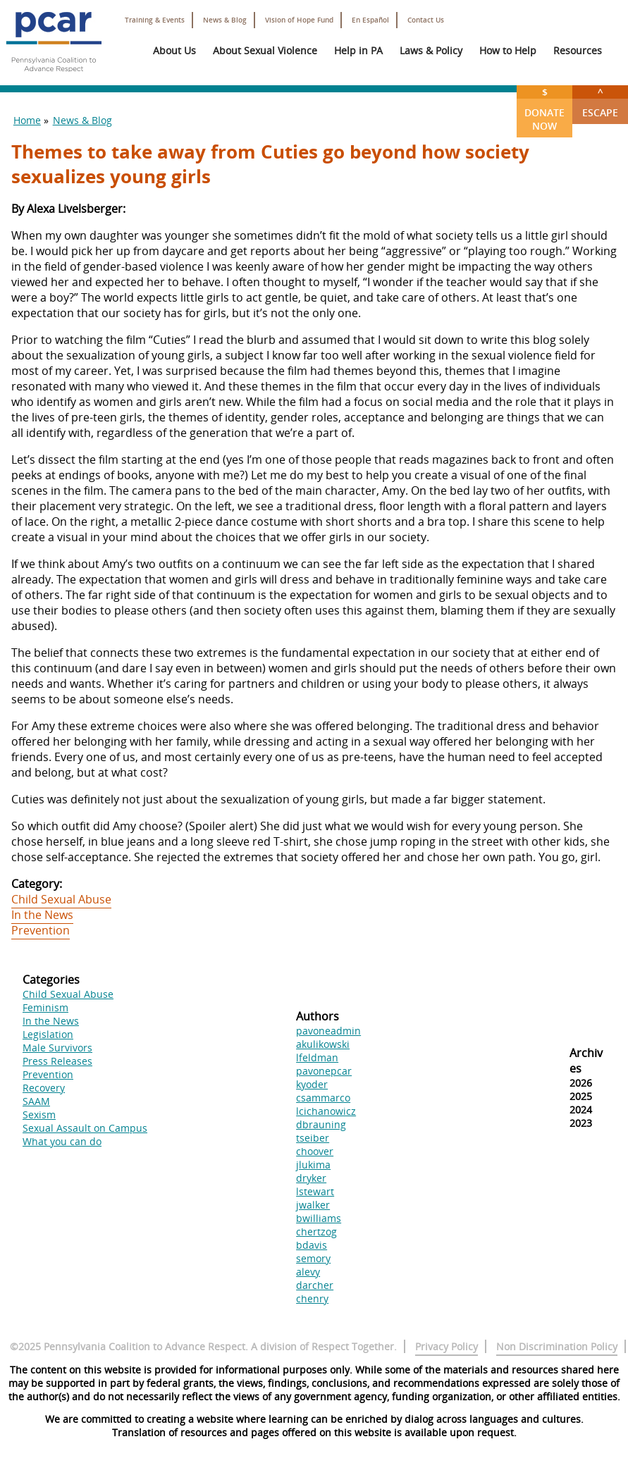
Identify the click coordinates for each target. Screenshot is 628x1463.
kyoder (312, 1084)
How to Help (507, 50)
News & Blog (225, 20)
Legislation (48, 1034)
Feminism (45, 1007)
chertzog (316, 1231)
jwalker (313, 1204)
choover (314, 1151)
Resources (577, 50)
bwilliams (318, 1218)
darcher (314, 1285)
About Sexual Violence (265, 50)
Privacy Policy (446, 1346)
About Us (174, 50)
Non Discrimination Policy (556, 1346)
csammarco (323, 1097)
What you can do (62, 1141)
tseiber (312, 1137)
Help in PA (358, 50)
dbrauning (321, 1124)
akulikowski (323, 1044)
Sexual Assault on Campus (85, 1128)
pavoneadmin (328, 1030)
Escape (600, 102)
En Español (370, 20)
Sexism (39, 1114)
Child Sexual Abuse (61, 899)
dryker (311, 1178)
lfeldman (317, 1057)
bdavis (311, 1245)
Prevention (40, 930)
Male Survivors (57, 1047)
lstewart (315, 1191)
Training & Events (155, 20)
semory (313, 1258)
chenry (312, 1298)
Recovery (44, 1087)
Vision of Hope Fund (299, 20)
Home (27, 120)
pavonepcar (324, 1071)
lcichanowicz (326, 1111)
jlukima (313, 1164)
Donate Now (544, 108)
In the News (42, 914)
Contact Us (425, 20)
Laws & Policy (431, 50)
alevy (308, 1271)
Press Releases (57, 1061)
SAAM (36, 1101)
